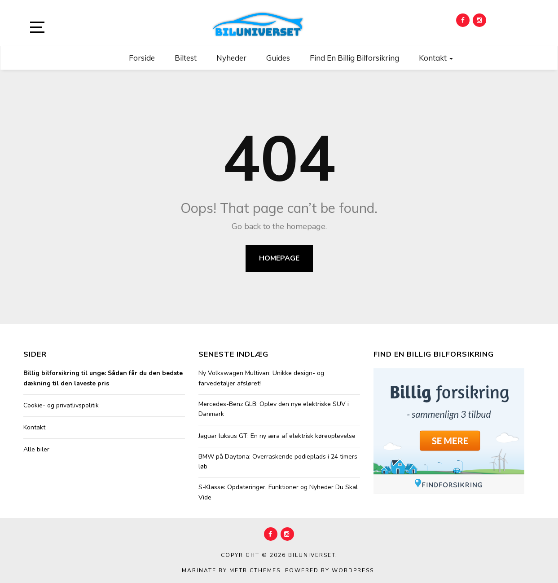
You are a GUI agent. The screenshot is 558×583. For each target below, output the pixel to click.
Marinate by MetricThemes (231, 570)
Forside (142, 57)
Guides (278, 57)
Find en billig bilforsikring (354, 57)
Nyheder (231, 57)
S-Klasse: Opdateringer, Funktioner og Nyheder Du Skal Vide (278, 492)
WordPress (353, 570)
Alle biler (36, 449)
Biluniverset (311, 555)
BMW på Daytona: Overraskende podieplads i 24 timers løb (277, 461)
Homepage (279, 258)
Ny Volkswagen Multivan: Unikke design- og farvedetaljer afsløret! (261, 378)
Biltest (186, 57)
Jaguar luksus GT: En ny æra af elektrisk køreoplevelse (277, 436)
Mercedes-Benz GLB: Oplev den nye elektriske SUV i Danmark (273, 409)
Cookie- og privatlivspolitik (61, 405)
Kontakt (436, 57)
